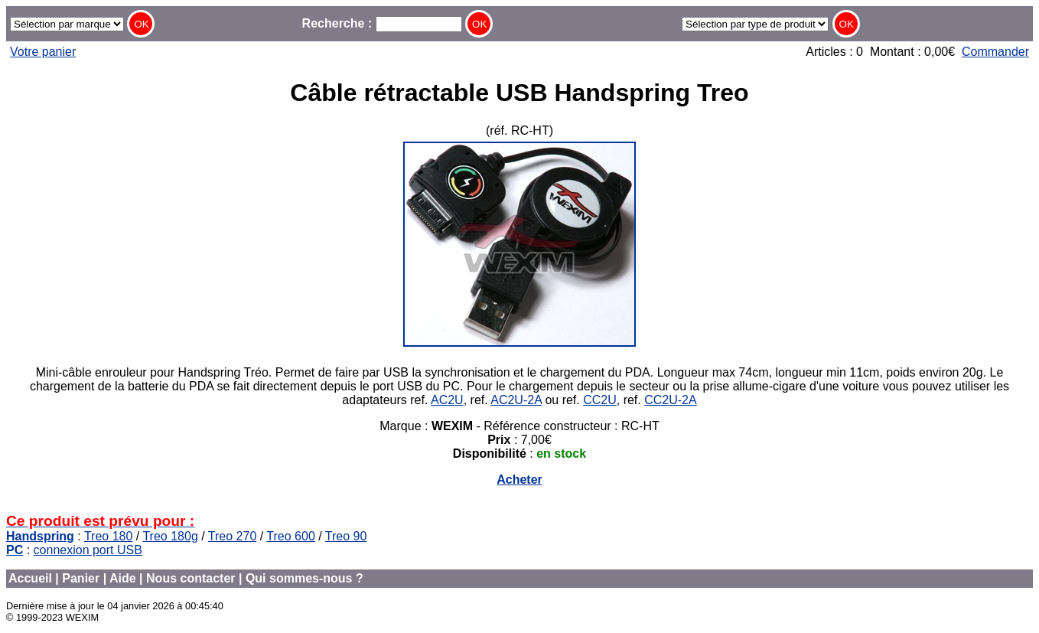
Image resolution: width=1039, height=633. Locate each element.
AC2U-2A (516, 399)
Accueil (30, 578)
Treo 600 (290, 536)
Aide (122, 578)
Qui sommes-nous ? (304, 578)
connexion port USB (88, 549)
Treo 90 (346, 536)
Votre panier (43, 51)
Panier (80, 578)
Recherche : (382, 23)
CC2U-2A (670, 399)
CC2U (600, 399)
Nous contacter (190, 578)
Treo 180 (108, 536)
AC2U (447, 399)
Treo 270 (232, 536)
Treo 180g (169, 536)
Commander (995, 51)
